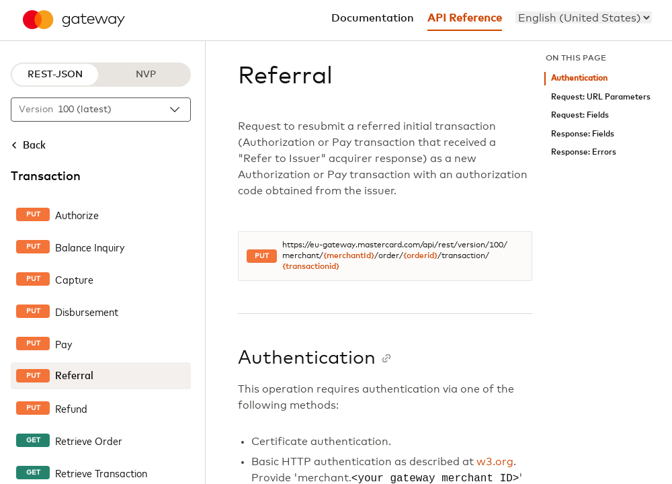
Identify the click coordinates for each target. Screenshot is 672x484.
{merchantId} (348, 256)
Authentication (579, 78)
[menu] (583, 17)
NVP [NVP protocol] (146, 74)
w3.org (494, 461)
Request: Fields (580, 115)
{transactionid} (310, 267)
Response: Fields (582, 134)
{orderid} (420, 256)
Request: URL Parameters (600, 97)
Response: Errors (583, 152)
